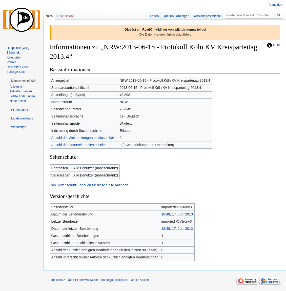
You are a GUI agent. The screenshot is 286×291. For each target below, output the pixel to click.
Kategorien (14, 57)
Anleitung (16, 86)
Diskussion (65, 16)
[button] (23, 80)
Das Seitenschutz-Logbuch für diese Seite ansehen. (89, 185)
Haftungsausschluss (114, 280)
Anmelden (275, 4)
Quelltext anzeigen (176, 16)
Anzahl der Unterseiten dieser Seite (78, 145)
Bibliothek (13, 52)
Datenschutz (56, 280)
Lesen (154, 16)
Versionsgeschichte (207, 16)
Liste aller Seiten (18, 67)
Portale (11, 62)
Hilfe (276, 45)
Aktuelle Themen (21, 91)
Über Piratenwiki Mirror (83, 280)
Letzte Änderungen (22, 96)
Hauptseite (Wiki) (18, 48)
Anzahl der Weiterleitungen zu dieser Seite (84, 138)
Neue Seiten (18, 101)
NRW (49, 16)
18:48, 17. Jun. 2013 (177, 214)
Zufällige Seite (16, 72)
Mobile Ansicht (139, 280)
